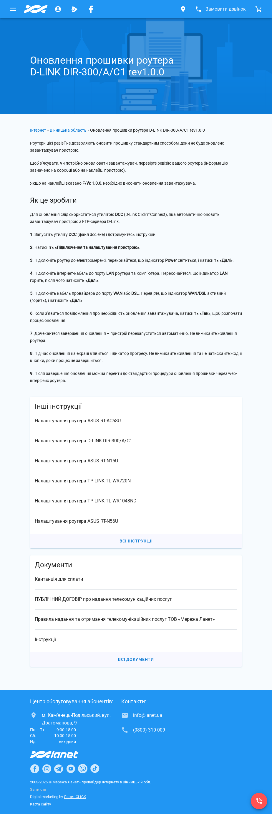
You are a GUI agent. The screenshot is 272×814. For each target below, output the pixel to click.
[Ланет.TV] (74, 9)
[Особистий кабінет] (58, 9)
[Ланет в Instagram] (47, 768)
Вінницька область (68, 130)
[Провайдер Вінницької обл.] (35, 9)
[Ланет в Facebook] (34, 768)
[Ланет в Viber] (82, 768)
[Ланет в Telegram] (58, 768)
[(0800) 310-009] (259, 801)
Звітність (38, 789)
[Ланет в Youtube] (70, 768)
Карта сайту (40, 804)
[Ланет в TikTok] (94, 768)
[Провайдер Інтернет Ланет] (61, 754)
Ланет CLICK (75, 797)
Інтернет (38, 130)
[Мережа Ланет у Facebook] (91, 9)
